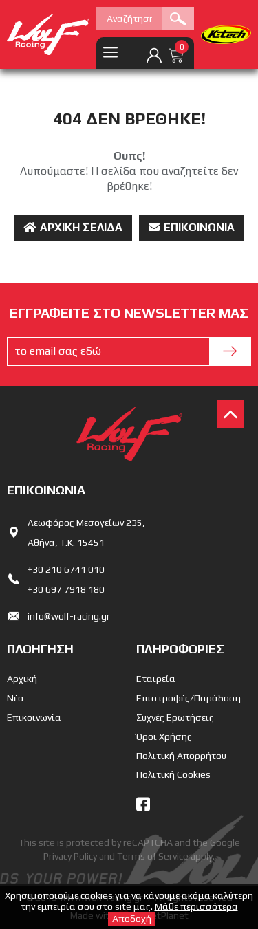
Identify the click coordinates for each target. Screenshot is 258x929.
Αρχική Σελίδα (72, 227)
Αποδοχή (131, 918)
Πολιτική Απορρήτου (181, 755)
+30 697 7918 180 (66, 589)
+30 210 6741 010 (66, 569)
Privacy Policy (70, 856)
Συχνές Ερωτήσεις (175, 717)
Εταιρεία (155, 678)
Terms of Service (153, 856)
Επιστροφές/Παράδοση (188, 697)
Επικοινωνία (192, 227)
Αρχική (22, 678)
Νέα (15, 697)
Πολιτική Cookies (173, 774)
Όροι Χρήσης (164, 736)
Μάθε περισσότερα (196, 906)
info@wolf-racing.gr (69, 616)
